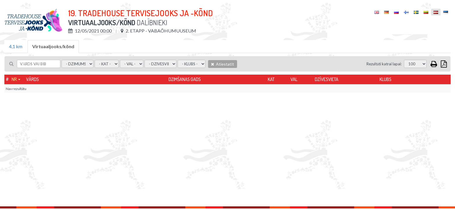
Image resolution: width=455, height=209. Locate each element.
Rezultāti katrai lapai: (384, 64)
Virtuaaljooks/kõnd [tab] (53, 46)
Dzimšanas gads (185, 79)
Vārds (32, 79)
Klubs (385, 79)
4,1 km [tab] (15, 46)
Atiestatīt (222, 64)
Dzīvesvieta (326, 79)
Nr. (15, 79)
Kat (271, 79)
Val (293, 79)
